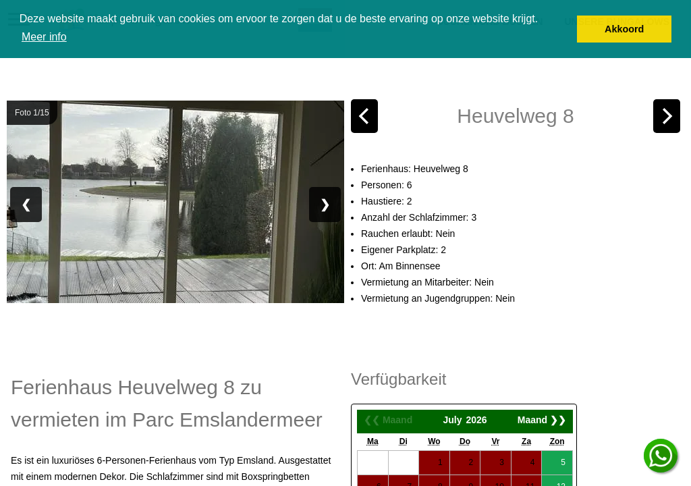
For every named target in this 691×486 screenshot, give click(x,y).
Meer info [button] (44, 37)
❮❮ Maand (388, 419)
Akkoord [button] (624, 29)
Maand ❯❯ (542, 419)
